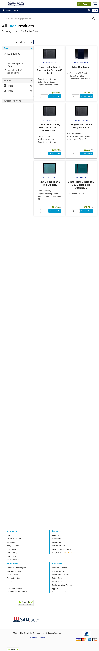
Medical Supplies (58, 571)
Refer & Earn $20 (13, 575)
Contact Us (56, 542)
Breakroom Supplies (60, 592)
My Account (11, 542)
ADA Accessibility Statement (62, 549)
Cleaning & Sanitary (59, 568)
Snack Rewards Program (16, 568)
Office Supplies (12, 53)
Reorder (84, 4)
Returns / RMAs (13, 560)
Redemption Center (14, 578)
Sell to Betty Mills (58, 546)
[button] (89, 10)
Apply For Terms (13, 546)
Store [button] (7, 48)
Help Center (56, 539)
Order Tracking (12, 556)
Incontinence (57, 582)
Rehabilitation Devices (60, 575)
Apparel (55, 589)
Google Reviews (58, 553)
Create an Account (14, 539)
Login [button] (95, 10)
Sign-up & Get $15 (14, 571)
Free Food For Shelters (15, 588)
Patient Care (57, 578)
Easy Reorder (12, 549)
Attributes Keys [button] (12, 101)
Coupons (10, 582)
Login (9, 535)
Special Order (55, 96)
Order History (12, 553)
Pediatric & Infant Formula (62, 585)
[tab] (18, 48)
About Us (55, 535)
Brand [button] (7, 80)
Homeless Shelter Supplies (17, 592)
